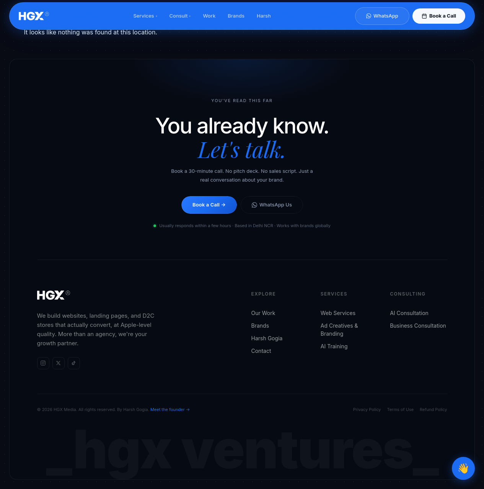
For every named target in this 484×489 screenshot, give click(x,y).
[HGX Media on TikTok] (74, 363)
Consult (180, 22)
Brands (236, 22)
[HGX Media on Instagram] (43, 363)
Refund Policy (433, 409)
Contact (261, 351)
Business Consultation (418, 325)
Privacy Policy (367, 409)
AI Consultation (409, 313)
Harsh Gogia (267, 338)
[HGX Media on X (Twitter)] (58, 363)
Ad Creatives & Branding (339, 329)
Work (209, 22)
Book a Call (439, 22)
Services (145, 22)
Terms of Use (400, 409)
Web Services (338, 313)
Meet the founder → (170, 409)
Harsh (264, 22)
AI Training (334, 346)
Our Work (263, 313)
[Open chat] (463, 468)
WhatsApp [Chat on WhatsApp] (382, 22)
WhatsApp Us (272, 204)
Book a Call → (209, 204)
